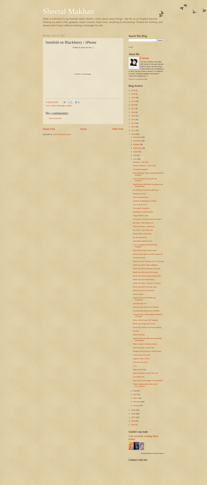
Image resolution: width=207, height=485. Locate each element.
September (137, 148)
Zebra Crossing (138, 335)
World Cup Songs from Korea (144, 324)
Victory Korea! (138, 294)
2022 (133, 98)
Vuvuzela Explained (140, 169)
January (136, 405)
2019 (133, 105)
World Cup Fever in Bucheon (144, 290)
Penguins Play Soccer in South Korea (147, 351)
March (135, 398)
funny (53, 106)
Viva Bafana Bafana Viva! (142, 241)
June (135, 159)
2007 (133, 417)
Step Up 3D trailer (139, 370)
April (135, 394)
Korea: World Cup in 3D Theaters (145, 320)
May (135, 391)
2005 (133, 425)
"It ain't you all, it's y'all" (141, 355)
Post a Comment (55, 118)
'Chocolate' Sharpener (141, 208)
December (137, 137)
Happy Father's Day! (140, 216)
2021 (133, 101)
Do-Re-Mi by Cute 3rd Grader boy (145, 190)
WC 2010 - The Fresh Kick (143, 230)
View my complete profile (138, 79)
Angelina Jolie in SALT (141, 359)
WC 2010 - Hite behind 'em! (143, 223)
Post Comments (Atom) (62, 134)
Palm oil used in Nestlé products (145, 344)
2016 (133, 112)
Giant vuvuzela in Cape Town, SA (145, 373)
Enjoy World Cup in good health (145, 250)
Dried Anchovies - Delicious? (143, 227)
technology (61, 106)
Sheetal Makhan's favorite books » (152, 453)
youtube (68, 106)
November (137, 141)
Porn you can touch (140, 362)
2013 (133, 123)
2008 (133, 414)
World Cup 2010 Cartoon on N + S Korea (148, 261)
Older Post (117, 129)
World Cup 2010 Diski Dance (144, 280)
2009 (133, 410)
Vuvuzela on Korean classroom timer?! (147, 219)
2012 (133, 127)
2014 (133, 119)
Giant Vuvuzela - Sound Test (143, 348)
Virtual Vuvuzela (139, 258)
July (135, 155)
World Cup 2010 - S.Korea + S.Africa (147, 283)
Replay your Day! (139, 194)
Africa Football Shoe (140, 197)
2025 (133, 94)
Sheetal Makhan (68, 11)
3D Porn (136, 331)
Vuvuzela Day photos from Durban (146, 307)
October (136, 144)
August (136, 152)
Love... (135, 366)
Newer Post (49, 129)
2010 (133, 134)
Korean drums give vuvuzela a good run (148, 254)
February (136, 402)
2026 (133, 90)
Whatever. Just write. (141, 162)
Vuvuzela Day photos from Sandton (146, 311)
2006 (133, 421)
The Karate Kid (138, 377)
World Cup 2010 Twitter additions (145, 265)
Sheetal (146, 58)
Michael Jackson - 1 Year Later (144, 166)
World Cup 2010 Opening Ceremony (146, 269)
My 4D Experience (140, 237)
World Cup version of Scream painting (147, 327)
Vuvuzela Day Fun (140, 304)
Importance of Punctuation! (143, 212)
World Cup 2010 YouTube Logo (144, 287)
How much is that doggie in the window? (148, 381)
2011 (133, 130)
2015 (133, 116)
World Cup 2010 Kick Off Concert (145, 272)
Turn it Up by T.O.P (140, 205)
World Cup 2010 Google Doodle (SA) (147, 276)
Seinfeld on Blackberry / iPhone (145, 201)
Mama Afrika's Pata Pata (142, 234)
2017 (133, 109)
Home (83, 129)
